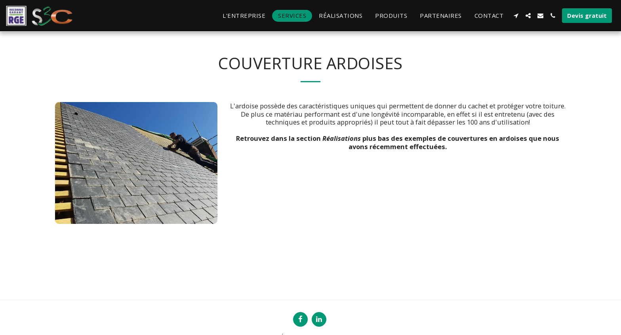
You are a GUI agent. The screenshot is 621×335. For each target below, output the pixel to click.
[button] (516, 16)
